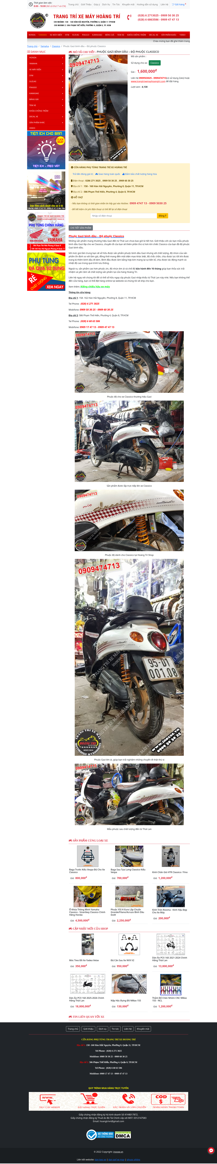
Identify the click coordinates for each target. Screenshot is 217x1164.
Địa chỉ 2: (84, 1062)
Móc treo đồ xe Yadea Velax (84, 960)
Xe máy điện (56, 35)
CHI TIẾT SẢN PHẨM (80, 227)
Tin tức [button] (115, 1028)
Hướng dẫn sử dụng (147, 4)
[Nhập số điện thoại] (123, 215)
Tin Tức (116, 4)
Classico (56, 46)
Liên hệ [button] (128, 1028)
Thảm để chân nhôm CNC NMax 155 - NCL (169, 999)
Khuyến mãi (128, 4)
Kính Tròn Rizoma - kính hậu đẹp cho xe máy (169, 911)
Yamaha (42, 35)
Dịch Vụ (106, 4)
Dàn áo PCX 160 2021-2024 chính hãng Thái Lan (169, 959)
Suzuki (75, 35)
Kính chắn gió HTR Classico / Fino (170, 872)
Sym (67, 35)
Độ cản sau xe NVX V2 (122, 960)
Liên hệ (164, 4)
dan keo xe (100, 1159)
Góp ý (97, 4)
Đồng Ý (162, 215)
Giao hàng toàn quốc (107, 174)
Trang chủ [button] (73, 1028)
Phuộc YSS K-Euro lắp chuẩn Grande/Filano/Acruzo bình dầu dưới (127, 912)
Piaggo (85, 35)
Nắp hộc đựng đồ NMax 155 (126, 1000)
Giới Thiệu (86, 4)
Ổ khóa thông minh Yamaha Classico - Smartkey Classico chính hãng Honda (87, 912)
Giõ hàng (179, 4)
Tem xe (120, 35)
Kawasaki (97, 35)
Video (182, 35)
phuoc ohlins (133, 1159)
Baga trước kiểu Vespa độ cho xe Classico (87, 871)
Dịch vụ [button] (102, 1028)
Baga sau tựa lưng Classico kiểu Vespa (128, 871)
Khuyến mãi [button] (143, 1028)
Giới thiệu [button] (88, 1028)
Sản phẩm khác (168, 35)
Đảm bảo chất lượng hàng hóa (139, 174)
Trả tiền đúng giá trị (82, 174)
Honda (32, 35)
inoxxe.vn (118, 1151)
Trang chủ (73, 4)
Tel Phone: (100, 1051)
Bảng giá (109, 35)
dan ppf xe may (116, 1159)
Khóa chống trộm (136, 35)
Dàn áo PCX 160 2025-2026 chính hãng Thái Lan (86, 999)
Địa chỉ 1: (81, 1045)
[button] (73, 108)
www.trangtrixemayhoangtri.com (148, 81)
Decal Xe (153, 35)
